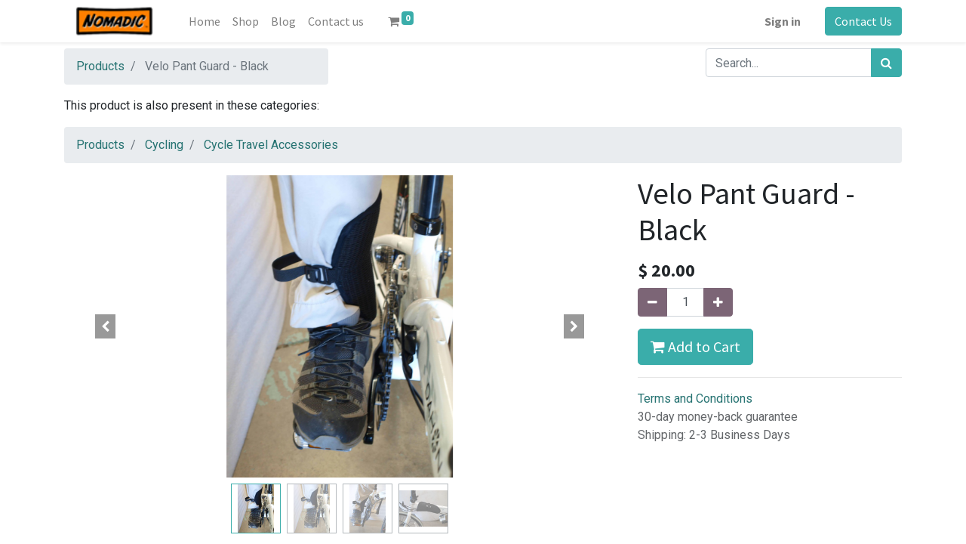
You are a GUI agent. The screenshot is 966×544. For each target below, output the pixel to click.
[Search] (886, 62)
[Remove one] (652, 302)
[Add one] (718, 302)
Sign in (782, 21)
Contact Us (863, 21)
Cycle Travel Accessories (271, 145)
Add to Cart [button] (695, 346)
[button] (105, 326)
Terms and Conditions (695, 398)
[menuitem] (204, 21)
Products (100, 66)
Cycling (164, 145)
